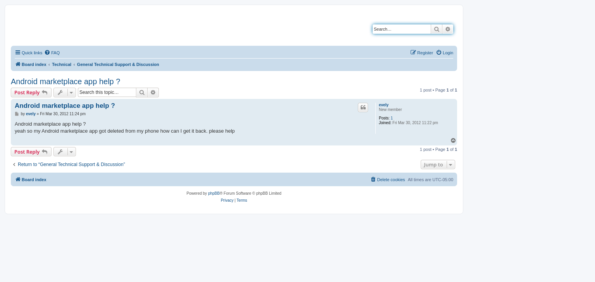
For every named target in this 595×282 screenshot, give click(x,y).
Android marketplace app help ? (65, 81)
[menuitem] (52, 52)
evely (384, 105)
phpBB (214, 193)
